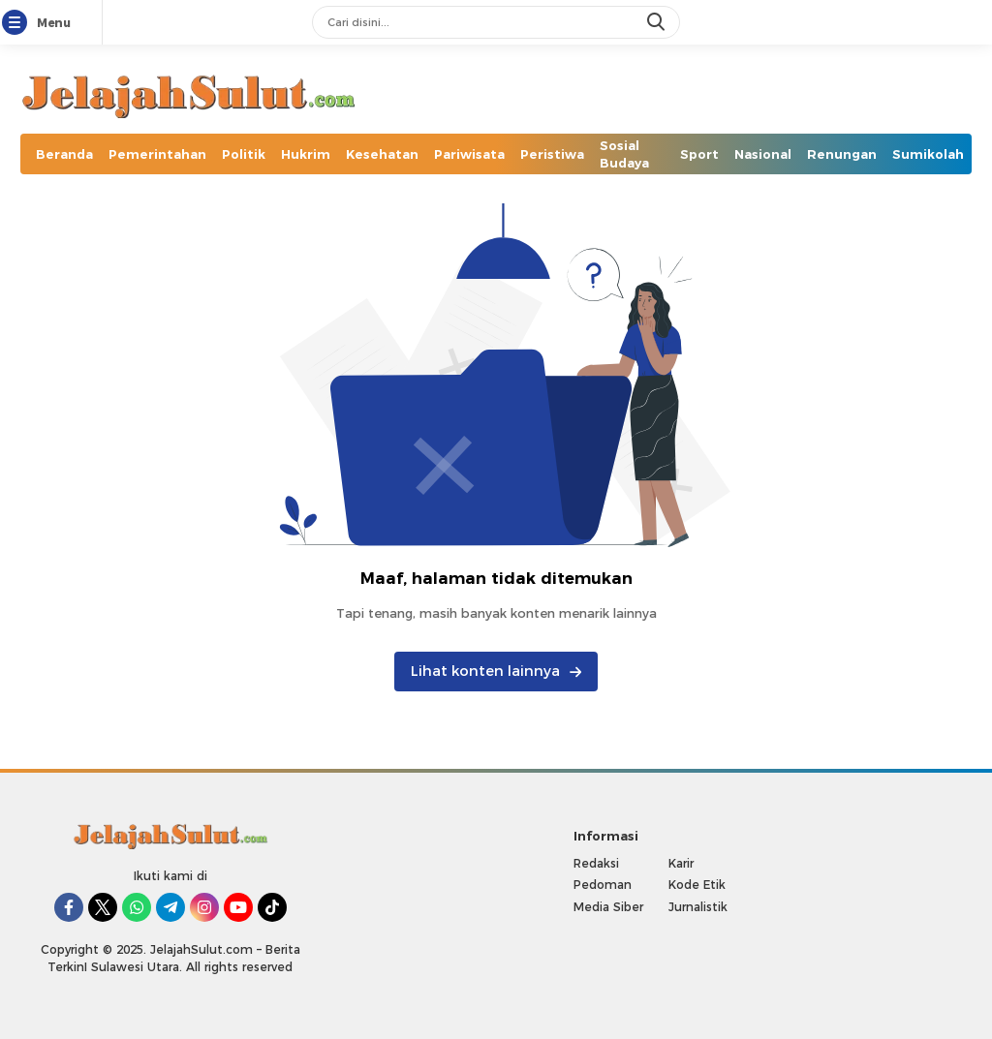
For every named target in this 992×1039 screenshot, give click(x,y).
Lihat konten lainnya (496, 671)
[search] (658, 22)
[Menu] (18, 23)
